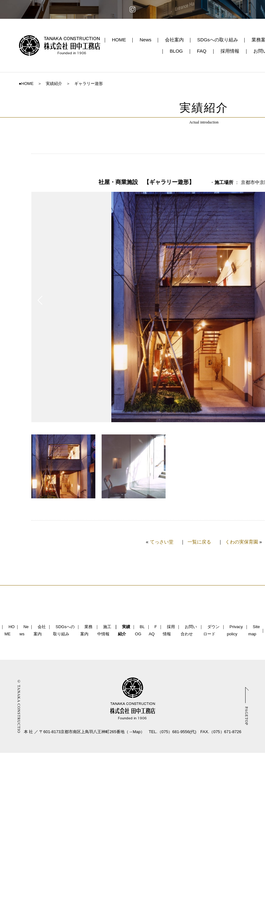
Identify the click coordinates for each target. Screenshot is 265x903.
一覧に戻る (199, 541)
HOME (119, 39)
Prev (40, 300)
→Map (134, 731)
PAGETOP (246, 715)
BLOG (176, 51)
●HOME (26, 83)
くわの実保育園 (241, 541)
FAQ (201, 51)
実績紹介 (54, 83)
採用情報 (229, 51)
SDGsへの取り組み (217, 39)
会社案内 (174, 39)
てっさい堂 (161, 541)
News (145, 39)
